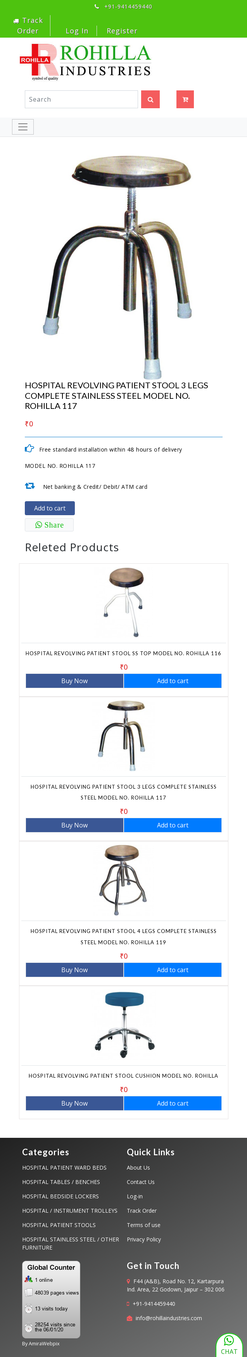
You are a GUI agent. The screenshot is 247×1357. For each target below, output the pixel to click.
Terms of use (144, 1225)
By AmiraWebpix (41, 1343)
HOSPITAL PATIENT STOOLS (59, 1225)
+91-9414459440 (154, 1303)
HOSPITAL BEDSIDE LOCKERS (60, 1196)
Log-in (135, 1196)
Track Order (142, 1210)
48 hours (139, 449)
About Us (138, 1167)
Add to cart (50, 508)
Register (122, 30)
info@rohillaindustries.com (169, 1318)
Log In (75, 30)
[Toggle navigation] (23, 127)
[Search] (81, 99)
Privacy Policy (144, 1239)
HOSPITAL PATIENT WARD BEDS (64, 1167)
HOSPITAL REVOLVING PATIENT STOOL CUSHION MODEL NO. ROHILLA (123, 1076)
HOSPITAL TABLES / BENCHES (61, 1182)
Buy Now (74, 681)
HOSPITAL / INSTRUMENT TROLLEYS (69, 1210)
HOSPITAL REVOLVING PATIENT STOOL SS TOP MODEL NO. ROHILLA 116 (123, 653)
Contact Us (141, 1182)
